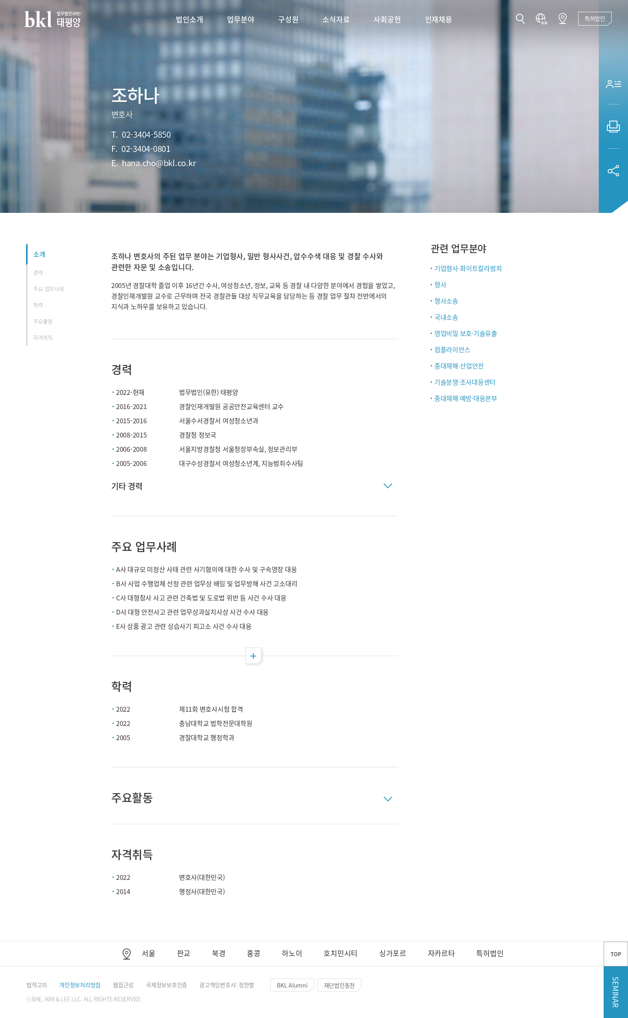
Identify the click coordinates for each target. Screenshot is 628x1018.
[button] (520, 19)
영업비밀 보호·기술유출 (465, 333)
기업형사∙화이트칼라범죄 (468, 268)
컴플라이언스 (452, 349)
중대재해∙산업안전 (459, 365)
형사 (440, 284)
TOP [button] (616, 954)
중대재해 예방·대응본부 (465, 398)
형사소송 (446, 300)
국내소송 (446, 317)
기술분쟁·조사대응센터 (465, 382)
